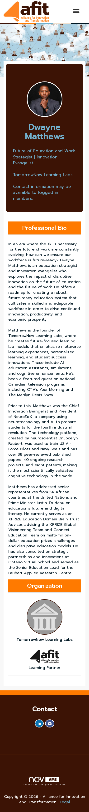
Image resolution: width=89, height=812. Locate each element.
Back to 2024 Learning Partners (35, 58)
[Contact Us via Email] (49, 723)
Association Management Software (44, 781)
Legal (65, 802)
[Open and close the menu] (66, 11)
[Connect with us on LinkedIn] (39, 723)
